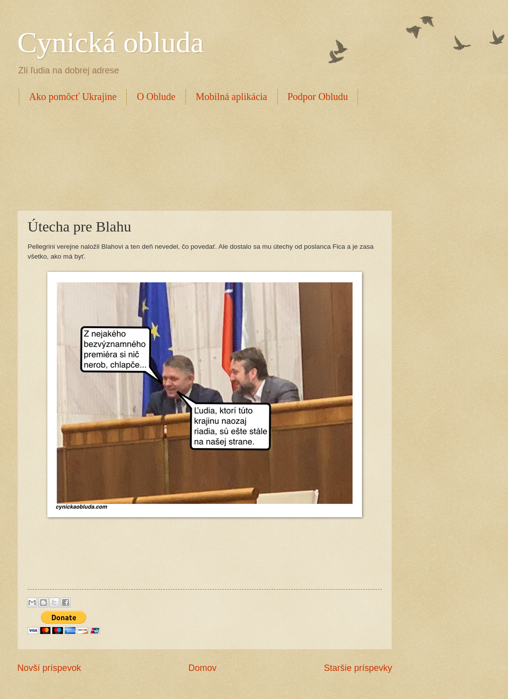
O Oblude (156, 96)
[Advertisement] (196, 156)
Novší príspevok (49, 668)
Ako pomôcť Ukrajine (72, 96)
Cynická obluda (110, 42)
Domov (202, 668)
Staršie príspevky (358, 668)
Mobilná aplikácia (231, 96)
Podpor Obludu (318, 96)
